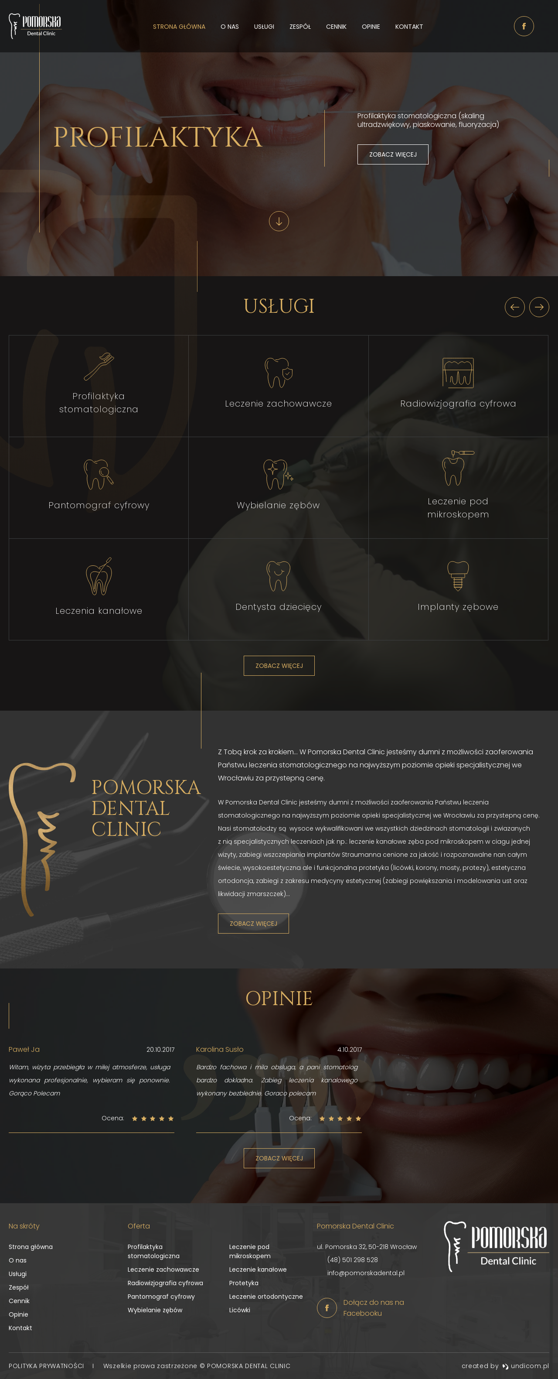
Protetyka (244, 1283)
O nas (230, 26)
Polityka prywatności (47, 1366)
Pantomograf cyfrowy (161, 1296)
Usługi (264, 26)
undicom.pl (525, 1366)
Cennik (336, 26)
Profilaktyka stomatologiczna (154, 1251)
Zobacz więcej (393, 154)
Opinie (371, 26)
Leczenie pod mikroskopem (250, 1251)
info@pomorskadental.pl (366, 1273)
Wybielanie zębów (155, 1310)
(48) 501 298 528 (352, 1260)
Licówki (239, 1310)
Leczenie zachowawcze (163, 1269)
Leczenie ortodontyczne (266, 1296)
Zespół (300, 26)
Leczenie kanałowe (258, 1269)
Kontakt (409, 26)
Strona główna (179, 26)
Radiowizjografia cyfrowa (165, 1283)
